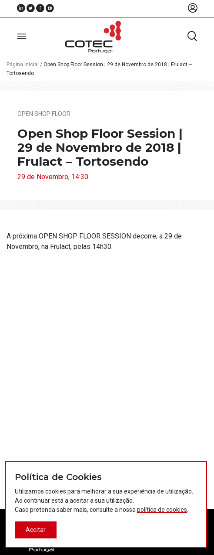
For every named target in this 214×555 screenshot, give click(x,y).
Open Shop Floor (43, 113)
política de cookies (162, 509)
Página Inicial (23, 64)
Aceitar (36, 529)
